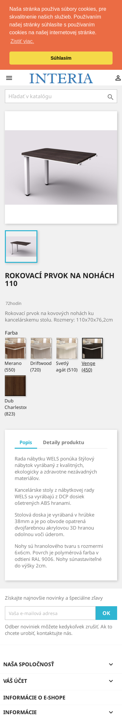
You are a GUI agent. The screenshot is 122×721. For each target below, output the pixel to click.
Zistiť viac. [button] (22, 41)
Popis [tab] (26, 441)
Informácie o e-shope (34, 696)
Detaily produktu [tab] (63, 441)
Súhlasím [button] (61, 58)
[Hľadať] (61, 95)
